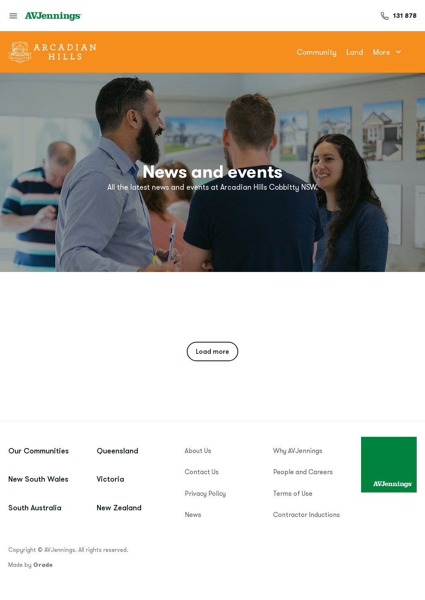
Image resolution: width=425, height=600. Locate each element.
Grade (43, 564)
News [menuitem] (193, 514)
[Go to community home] (52, 52)
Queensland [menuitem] (117, 450)
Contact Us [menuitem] (202, 472)
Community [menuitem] (317, 52)
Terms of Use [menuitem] (293, 493)
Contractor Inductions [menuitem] (306, 514)
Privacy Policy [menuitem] (205, 493)
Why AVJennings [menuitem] (297, 450)
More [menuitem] (388, 52)
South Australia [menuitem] (34, 507)
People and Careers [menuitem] (303, 472)
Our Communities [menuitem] (38, 450)
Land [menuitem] (355, 52)
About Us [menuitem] (198, 450)
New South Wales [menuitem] (38, 478)
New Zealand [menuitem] (119, 507)
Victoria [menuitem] (110, 478)
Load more (212, 351)
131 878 (405, 15)
